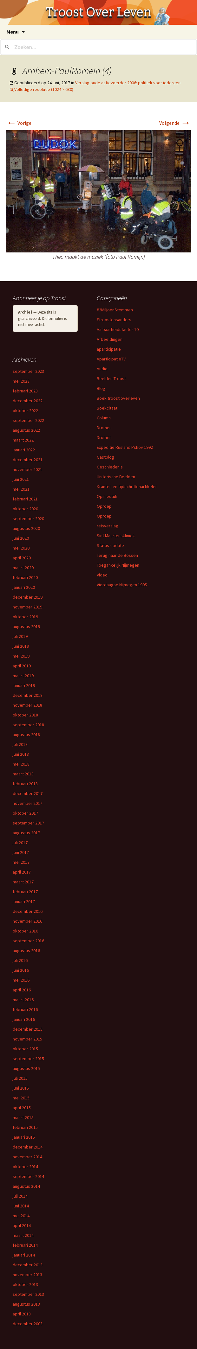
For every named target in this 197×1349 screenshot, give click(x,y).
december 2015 (28, 1029)
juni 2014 (21, 1206)
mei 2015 (21, 1098)
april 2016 (22, 990)
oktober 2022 (25, 410)
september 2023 (28, 371)
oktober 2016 (25, 931)
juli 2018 (20, 744)
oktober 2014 (25, 1166)
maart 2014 (23, 1235)
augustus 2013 (26, 1304)
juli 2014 (20, 1196)
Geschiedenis (110, 467)
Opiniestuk (107, 496)
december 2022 (28, 401)
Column (104, 418)
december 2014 (28, 1147)
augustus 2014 (26, 1186)
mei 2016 (21, 980)
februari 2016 (25, 1009)
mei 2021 (21, 489)
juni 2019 (21, 646)
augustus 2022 (26, 430)
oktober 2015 (25, 1049)
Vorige (18, 123)
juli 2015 (20, 1078)
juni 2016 (21, 970)
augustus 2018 (26, 734)
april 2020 (22, 558)
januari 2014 (24, 1255)
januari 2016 (24, 1019)
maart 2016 (23, 999)
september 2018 (28, 725)
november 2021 (27, 469)
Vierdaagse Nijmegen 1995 (122, 585)
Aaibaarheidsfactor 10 (118, 329)
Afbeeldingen (109, 339)
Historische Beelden (116, 477)
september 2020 (28, 518)
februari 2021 (25, 499)
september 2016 (28, 941)
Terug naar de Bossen (117, 555)
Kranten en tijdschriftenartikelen (127, 486)
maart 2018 (23, 774)
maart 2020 (23, 567)
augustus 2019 (26, 626)
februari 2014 (25, 1245)
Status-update (110, 545)
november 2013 (27, 1274)
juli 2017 (20, 842)
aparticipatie (109, 349)
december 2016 (28, 911)
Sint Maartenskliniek (116, 535)
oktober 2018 (25, 715)
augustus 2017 (26, 833)
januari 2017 (24, 901)
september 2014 (28, 1176)
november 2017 (27, 803)
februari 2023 (25, 391)
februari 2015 (25, 1127)
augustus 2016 (26, 950)
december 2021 (28, 459)
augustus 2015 (26, 1068)
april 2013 (22, 1314)
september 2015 (28, 1058)
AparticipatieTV (111, 359)
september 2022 (28, 420)
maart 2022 (23, 440)
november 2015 (27, 1039)
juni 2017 (21, 852)
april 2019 (22, 666)
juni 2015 (21, 1088)
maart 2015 (23, 1117)
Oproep (104, 506)
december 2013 (28, 1265)
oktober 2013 (25, 1284)
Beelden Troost (111, 378)
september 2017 (28, 823)
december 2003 (28, 1324)
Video (102, 575)
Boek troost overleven (118, 398)
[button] (98, 191)
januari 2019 (24, 685)
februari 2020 (25, 577)
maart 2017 (23, 882)
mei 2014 (21, 1216)
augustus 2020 (26, 528)
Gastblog (105, 457)
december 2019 (28, 597)
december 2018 (28, 695)
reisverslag (107, 526)
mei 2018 (21, 764)
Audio (102, 369)
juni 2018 (21, 754)
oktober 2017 (25, 813)
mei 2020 (21, 548)
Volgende (175, 123)
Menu (12, 32)
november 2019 (27, 607)
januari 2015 (24, 1137)
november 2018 (27, 705)
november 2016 (27, 921)
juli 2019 (20, 636)
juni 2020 (21, 538)
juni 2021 (21, 479)
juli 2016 (20, 960)
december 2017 (28, 793)
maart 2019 (23, 675)
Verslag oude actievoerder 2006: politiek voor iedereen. (128, 83)
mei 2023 (21, 381)
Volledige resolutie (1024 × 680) (43, 89)
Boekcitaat (107, 408)
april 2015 (22, 1107)
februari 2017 (25, 891)
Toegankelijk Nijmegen (118, 565)
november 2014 (27, 1157)
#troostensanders (114, 319)
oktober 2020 (25, 509)
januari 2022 (24, 450)
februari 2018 (25, 783)
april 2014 (22, 1225)
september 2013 (28, 1294)
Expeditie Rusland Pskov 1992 (125, 447)
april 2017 (22, 872)
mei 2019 (21, 656)
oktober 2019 (25, 617)
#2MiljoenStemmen (115, 310)
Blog (101, 388)
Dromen (104, 427)
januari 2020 (24, 587)
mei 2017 (21, 862)
